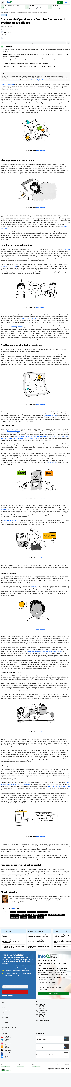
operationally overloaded (9, 230)
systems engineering (17, 330)
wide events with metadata (34, 655)
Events (3, 1024)
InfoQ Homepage (5, 12)
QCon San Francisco (44, 1032)
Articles (12, 12)
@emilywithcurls (40, 152)
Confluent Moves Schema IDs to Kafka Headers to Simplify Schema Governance (38, 946)
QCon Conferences (6, 1022)
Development (7, 942)
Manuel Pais (7, 37)
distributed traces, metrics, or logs (53, 655)
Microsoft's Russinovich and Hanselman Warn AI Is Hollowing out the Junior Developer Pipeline (12, 952)
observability (34, 590)
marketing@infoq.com (6, 1084)
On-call (41, 927)
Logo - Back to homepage (9, 1)
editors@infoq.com (36, 1079)
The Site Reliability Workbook (40, 80)
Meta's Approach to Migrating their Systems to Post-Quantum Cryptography (39, 951)
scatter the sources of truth (9, 268)
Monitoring (32, 921)
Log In (4, 1019)
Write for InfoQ (5, 1027)
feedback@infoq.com (6, 1079)
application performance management (21, 924)
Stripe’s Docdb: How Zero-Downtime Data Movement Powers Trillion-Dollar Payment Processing (39, 957)
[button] (14, 1003)
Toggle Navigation (3, 1)
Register (59, 1)
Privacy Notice (51, 1082)
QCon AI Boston (43, 1022)
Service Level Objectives (41, 924)
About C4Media (5, 1034)
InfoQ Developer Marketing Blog (9, 1039)
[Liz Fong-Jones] (3, 32)
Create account (6, 1017)
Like (6, 43)
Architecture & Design (36, 942)
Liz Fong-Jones (7, 32)
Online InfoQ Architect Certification (42, 1018)
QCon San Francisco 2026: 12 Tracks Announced (11, 946)
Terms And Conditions (60, 1082)
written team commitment (10, 524)
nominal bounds (11, 513)
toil (61, 224)
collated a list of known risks (27, 790)
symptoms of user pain (55, 419)
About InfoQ (5, 1032)
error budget (52, 466)
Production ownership (8, 84)
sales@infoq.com (20, 1079)
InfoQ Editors (5, 1029)
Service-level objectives (14, 435)
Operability (33, 927)
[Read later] (11, 43)
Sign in (66, 1)
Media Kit (4, 1037)
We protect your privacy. (7, 1006)
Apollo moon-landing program (10, 790)
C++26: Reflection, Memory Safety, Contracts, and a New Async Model (13, 957)
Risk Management (43, 921)
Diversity (4, 1042)
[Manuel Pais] (3, 38)
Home (3, 1014)
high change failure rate (37, 320)
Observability (22, 921)
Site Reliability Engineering (57, 924)
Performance (15, 927)
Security (24, 927)
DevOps (4, 15)
